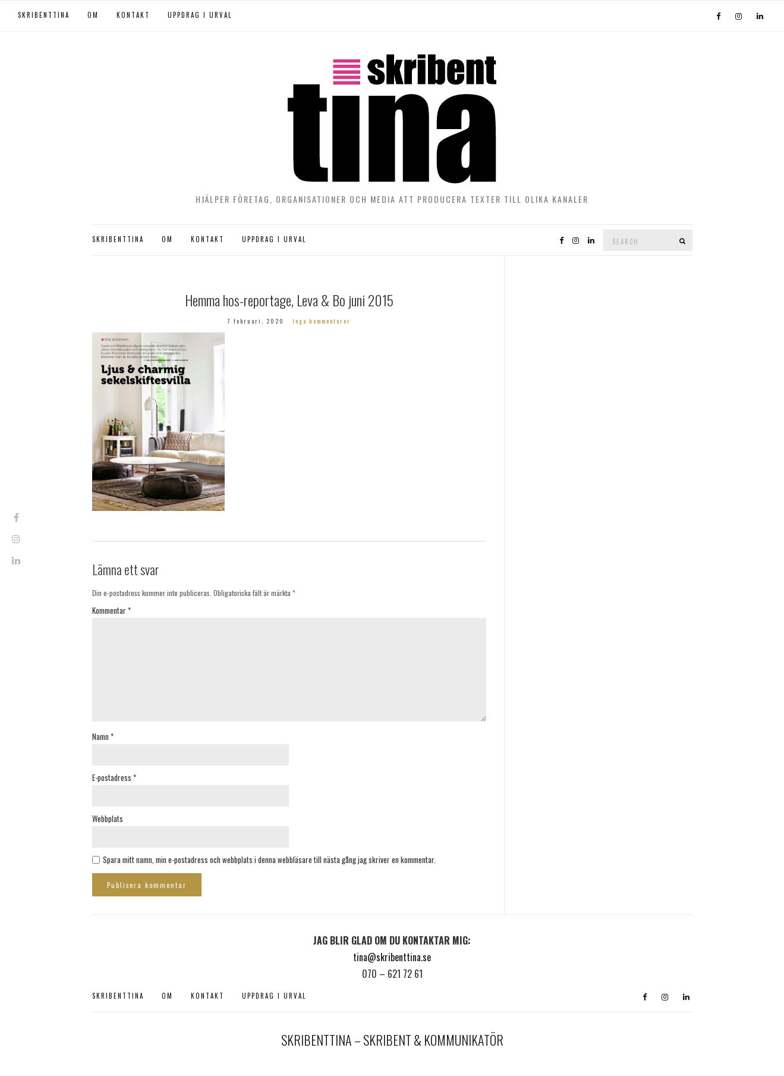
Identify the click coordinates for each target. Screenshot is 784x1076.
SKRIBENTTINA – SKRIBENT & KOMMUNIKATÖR (392, 1039)
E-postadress (114, 777)
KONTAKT (133, 15)
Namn (103, 736)
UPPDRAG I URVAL (200, 15)
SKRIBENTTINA (44, 15)
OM (93, 15)
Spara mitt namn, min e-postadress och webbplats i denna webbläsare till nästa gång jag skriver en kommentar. (269, 859)
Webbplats (107, 818)
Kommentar (111, 610)
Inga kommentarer (321, 320)
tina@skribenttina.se (392, 957)
